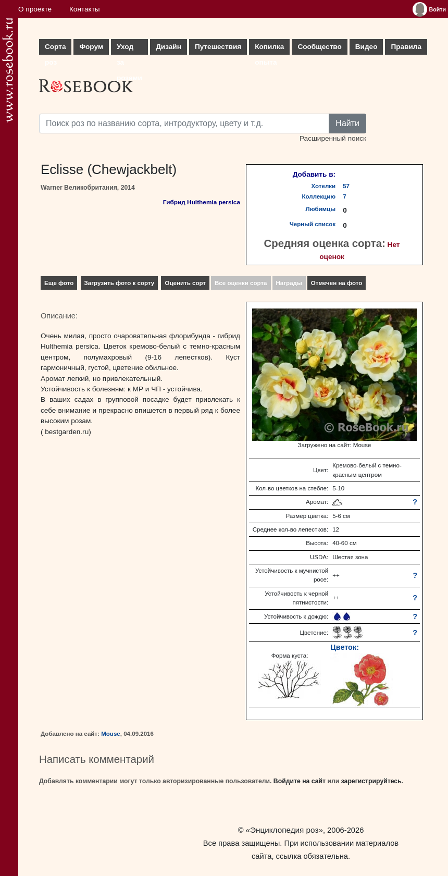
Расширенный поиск (333, 138)
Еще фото (58, 283)
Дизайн (168, 47)
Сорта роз (55, 49)
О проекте (35, 9)
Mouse (110, 734)
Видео (366, 47)
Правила (406, 47)
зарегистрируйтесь (371, 781)
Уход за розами (129, 49)
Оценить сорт (185, 283)
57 (346, 186)
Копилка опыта (269, 49)
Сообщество (319, 47)
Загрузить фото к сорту (119, 283)
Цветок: (344, 647)
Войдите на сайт (299, 781)
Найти (347, 123)
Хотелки (324, 186)
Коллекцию (319, 196)
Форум (91, 47)
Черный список (312, 224)
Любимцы (321, 209)
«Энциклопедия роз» (284, 829)
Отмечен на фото (337, 283)
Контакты (84, 9)
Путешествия (218, 47)
